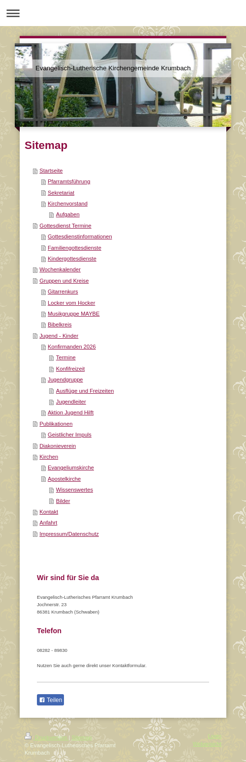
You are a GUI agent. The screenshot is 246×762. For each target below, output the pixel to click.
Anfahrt (48, 523)
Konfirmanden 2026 (72, 347)
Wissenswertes (74, 490)
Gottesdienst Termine (65, 226)
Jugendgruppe (65, 379)
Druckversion (47, 737)
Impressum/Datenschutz (69, 534)
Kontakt (48, 512)
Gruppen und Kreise (64, 281)
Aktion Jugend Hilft (70, 412)
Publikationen (55, 424)
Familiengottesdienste (74, 248)
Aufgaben (68, 214)
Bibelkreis (60, 324)
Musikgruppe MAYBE (74, 314)
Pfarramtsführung (69, 181)
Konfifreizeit (70, 369)
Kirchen (48, 457)
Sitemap (82, 737)
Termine (66, 357)
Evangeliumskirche (71, 467)
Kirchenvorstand (68, 203)
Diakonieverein (57, 446)
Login (214, 736)
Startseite (50, 171)
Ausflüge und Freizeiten (85, 391)
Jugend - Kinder (58, 336)
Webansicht (207, 744)
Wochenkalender (60, 269)
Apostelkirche (64, 479)
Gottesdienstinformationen (80, 236)
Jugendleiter (71, 402)
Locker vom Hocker (71, 303)
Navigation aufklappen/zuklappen (123, 13)
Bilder (63, 501)
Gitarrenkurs (63, 291)
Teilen (50, 700)
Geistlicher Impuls (70, 435)
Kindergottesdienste (72, 259)
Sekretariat (61, 193)
